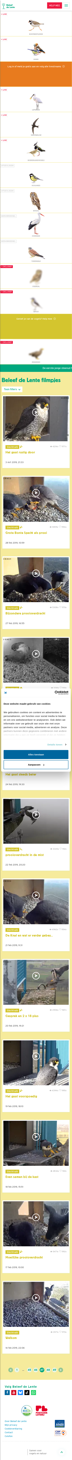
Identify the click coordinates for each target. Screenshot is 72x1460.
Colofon (9, 1436)
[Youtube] (13, 1392)
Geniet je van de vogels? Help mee (34, 318)
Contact (9, 1432)
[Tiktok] (26, 1392)
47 (42, 1369)
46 (35, 1369)
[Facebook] (7, 1392)
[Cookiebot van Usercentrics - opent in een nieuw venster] (54, 693)
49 (54, 1369)
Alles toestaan (36, 754)
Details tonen (54, 744)
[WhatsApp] (33, 1392)
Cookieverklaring (13, 1428)
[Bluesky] (20, 1392)
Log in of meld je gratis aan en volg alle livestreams (35, 66)
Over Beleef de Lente (16, 1421)
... (23, 1369)
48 (48, 1369)
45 (29, 1369)
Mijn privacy (11, 1425)
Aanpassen (36, 764)
